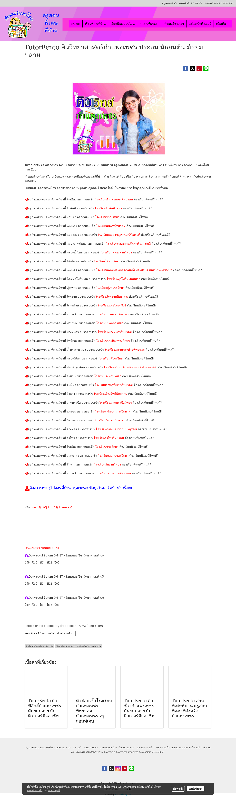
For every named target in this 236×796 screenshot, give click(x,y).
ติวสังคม (85, 752)
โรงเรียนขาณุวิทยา (107, 217)
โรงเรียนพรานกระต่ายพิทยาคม (125, 349)
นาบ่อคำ (72, 314)
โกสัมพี (72, 208)
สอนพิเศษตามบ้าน (108, 747)
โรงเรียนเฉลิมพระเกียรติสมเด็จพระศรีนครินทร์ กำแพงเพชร (134, 270)
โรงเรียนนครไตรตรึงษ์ (112, 305)
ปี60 (34, 562)
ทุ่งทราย (72, 288)
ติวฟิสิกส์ (188, 747)
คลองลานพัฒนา (77, 243)
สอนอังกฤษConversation (151, 752)
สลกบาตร (73, 455)
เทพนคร (72, 226)
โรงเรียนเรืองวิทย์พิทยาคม (111, 394)
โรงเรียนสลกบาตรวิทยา (113, 455)
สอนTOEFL (122, 752)
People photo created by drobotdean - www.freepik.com (64, 626)
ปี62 (49, 562)
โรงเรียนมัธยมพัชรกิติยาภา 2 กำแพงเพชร (131, 367)
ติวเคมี (196, 747)
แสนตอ (72, 217)
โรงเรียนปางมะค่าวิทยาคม (115, 332)
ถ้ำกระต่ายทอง (77, 349)
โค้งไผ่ (71, 261)
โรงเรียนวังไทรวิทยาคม (109, 438)
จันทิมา (72, 385)
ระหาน (71, 376)
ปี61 (42, 562)
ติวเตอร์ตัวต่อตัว (81, 747)
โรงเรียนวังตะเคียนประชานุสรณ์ (117, 429)
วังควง (71, 394)
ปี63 (56, 562)
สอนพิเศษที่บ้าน (46, 747)
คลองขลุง (73, 235)
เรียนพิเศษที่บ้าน (95, 23)
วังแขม (72, 420)
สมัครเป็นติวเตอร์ (200, 23)
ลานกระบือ (74, 402)
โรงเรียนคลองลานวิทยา (117, 252)
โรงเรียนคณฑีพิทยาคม (111, 226)
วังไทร (71, 438)
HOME (75, 23)
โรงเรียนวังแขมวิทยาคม (110, 420)
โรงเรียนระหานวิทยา (108, 376)
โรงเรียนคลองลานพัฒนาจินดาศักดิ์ (129, 243)
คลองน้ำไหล (75, 252)
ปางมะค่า (73, 332)
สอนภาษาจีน (96, 752)
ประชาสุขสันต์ (76, 367)
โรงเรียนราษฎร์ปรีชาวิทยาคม (114, 385)
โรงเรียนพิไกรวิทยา (112, 358)
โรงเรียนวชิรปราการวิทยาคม (114, 411)
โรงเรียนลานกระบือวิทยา (116, 402)
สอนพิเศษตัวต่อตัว (63, 747)
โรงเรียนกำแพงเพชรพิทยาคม (114, 199)
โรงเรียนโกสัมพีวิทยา (109, 208)
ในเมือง (72, 199)
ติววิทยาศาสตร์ (160, 747)
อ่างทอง (72, 429)
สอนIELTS (133, 752)
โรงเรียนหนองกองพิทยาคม (114, 473)
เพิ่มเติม (222, 23)
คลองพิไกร (74, 358)
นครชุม (72, 411)
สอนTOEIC (109, 752)
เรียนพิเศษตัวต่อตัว (127, 747)
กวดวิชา (94, 747)
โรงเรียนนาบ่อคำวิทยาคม (113, 314)
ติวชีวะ (204, 747)
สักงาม (71, 464)
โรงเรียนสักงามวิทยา (108, 464)
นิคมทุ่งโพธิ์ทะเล (78, 279)
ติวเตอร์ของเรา (174, 23)
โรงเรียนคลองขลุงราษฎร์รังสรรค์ (119, 235)
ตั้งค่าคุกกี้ (178, 788)
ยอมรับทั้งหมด (195, 788)
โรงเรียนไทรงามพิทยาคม (112, 296)
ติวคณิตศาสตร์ (144, 747)
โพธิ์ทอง (72, 341)
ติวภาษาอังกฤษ (175, 747)
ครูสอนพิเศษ (31, 747)
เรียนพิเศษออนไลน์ (123, 23)
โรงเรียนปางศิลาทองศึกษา (113, 341)
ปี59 (27, 562)
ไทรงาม (72, 296)
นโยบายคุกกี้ (54, 790)
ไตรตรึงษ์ (73, 305)
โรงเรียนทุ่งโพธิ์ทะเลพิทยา (124, 279)
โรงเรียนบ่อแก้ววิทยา (110, 323)
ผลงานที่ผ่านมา (149, 23)
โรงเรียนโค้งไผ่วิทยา (107, 261)
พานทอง (72, 323)
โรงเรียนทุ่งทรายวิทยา (110, 288)
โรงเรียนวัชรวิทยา (107, 447)
